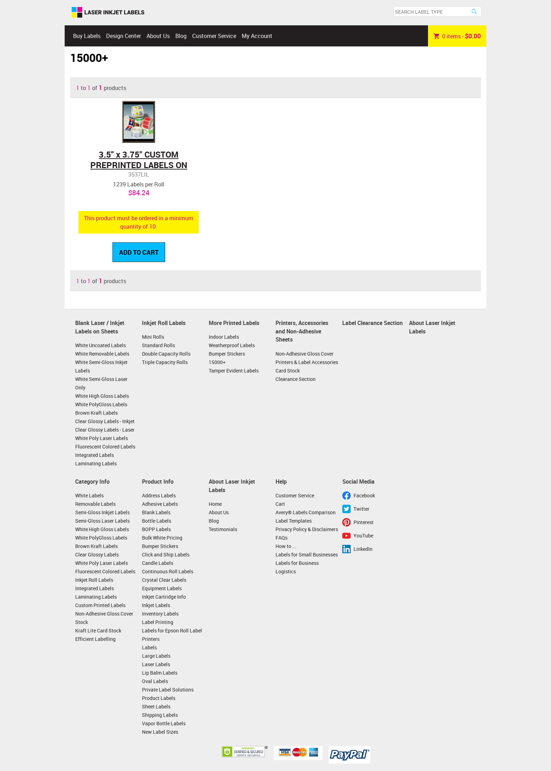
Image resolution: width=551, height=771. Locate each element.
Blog (181, 36)
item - (457, 36)
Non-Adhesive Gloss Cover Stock (104, 617)
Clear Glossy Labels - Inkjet (105, 421)
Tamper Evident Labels (234, 370)
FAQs (281, 537)
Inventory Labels (160, 613)
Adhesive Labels (160, 504)
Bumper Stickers (227, 353)
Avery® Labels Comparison (306, 512)
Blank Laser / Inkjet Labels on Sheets (99, 327)
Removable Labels (95, 504)
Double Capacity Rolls (166, 353)
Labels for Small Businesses (307, 554)
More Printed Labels (234, 323)
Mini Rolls (153, 336)
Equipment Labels (162, 588)
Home (215, 504)
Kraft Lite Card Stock (98, 630)
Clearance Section (296, 379)
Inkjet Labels (156, 605)
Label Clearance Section (372, 323)
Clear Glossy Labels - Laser (105, 429)
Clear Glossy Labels (97, 554)
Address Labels (159, 495)
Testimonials (223, 529)
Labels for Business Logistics (297, 567)
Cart (280, 504)
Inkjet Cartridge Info (164, 596)
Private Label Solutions (168, 689)
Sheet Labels (156, 706)
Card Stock (288, 370)
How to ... (286, 546)
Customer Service (214, 36)
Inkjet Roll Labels (164, 323)
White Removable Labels (102, 353)
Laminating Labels (96, 463)
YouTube (363, 535)
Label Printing (157, 622)
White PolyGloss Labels (101, 404)
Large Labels (156, 655)
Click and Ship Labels (165, 554)
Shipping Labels (160, 715)
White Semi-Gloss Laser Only (101, 383)
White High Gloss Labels (102, 396)
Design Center (123, 36)
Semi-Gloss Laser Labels (102, 520)
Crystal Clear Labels (164, 579)
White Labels (89, 495)
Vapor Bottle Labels (164, 723)
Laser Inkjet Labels (108, 13)
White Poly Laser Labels (101, 438)
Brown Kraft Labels (96, 412)
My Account (257, 36)
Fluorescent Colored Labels (105, 446)
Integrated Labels (94, 455)
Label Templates (294, 520)
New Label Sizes (160, 731)
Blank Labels (156, 512)
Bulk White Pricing (162, 537)
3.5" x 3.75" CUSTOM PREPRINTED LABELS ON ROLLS (138, 165)
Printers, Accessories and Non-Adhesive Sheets (302, 331)
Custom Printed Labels (100, 605)
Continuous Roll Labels (167, 571)
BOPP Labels (156, 529)
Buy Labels (87, 36)
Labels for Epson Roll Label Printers (172, 634)
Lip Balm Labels (159, 672)
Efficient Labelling (95, 639)
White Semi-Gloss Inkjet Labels (101, 366)
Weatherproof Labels (232, 345)
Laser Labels (156, 664)
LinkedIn (363, 549)
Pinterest (364, 522)
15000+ (217, 362)
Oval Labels (155, 681)
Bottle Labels (156, 520)
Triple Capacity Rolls (165, 362)
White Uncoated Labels (100, 345)
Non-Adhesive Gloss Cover (304, 353)
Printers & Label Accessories (307, 362)
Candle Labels (157, 563)
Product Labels (158, 698)
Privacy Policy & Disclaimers (307, 529)
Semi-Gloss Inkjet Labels (102, 512)
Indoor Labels (224, 336)
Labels (149, 647)
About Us (158, 36)
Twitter (361, 508)
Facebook (364, 495)
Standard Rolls (158, 345)
